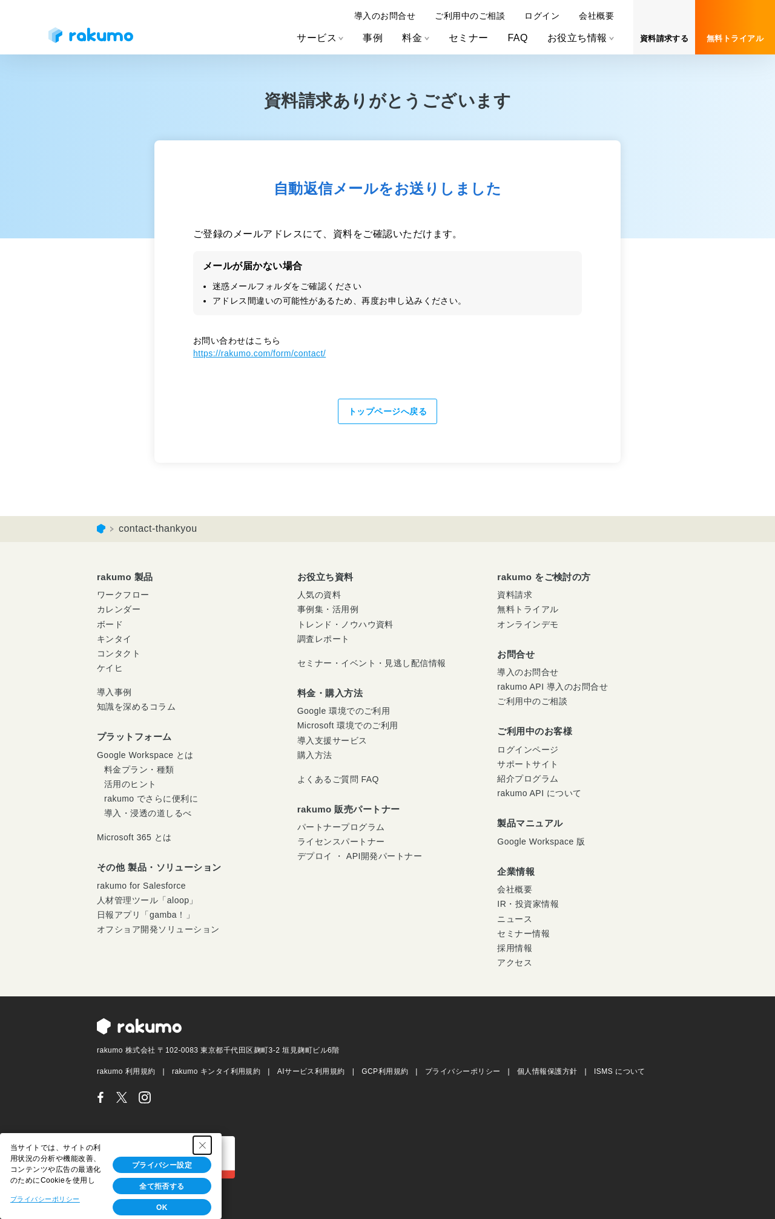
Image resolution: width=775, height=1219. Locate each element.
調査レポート (323, 639)
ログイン (541, 16)
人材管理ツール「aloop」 (147, 900)
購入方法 (314, 755)
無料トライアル (735, 38)
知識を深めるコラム (136, 706)
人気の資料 (319, 595)
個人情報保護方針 (547, 1071)
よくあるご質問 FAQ (338, 779)
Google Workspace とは (145, 755)
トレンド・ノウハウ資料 (345, 624)
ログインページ (527, 749)
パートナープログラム (341, 827)
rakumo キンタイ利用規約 (216, 1071)
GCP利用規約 (384, 1071)
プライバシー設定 (162, 1165)
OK (162, 1207)
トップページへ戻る (387, 411)
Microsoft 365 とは (134, 837)
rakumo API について (539, 793)
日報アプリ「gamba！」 (145, 915)
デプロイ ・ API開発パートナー (360, 856)
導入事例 (114, 692)
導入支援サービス (332, 740)
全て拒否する (162, 1186)
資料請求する (664, 38)
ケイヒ (110, 668)
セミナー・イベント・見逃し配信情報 (371, 663)
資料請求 (514, 595)
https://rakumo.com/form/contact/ (259, 353)
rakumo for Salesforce (141, 886)
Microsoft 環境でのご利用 (347, 725)
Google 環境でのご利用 (344, 711)
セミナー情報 (523, 933)
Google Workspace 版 (541, 841)
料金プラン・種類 (139, 769)
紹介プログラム (527, 778)
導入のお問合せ (384, 16)
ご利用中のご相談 (470, 16)
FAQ (517, 38)
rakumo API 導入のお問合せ (552, 686)
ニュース (514, 919)
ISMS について (619, 1071)
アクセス (514, 962)
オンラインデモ (527, 624)
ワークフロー (123, 595)
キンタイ (114, 639)
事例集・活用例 (327, 609)
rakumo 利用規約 (126, 1071)
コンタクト (118, 653)
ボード (110, 624)
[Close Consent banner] (202, 1145)
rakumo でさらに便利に (151, 798)
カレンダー (118, 609)
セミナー (469, 38)
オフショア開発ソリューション (158, 929)
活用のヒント (130, 784)
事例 (373, 38)
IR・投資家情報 (528, 904)
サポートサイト (527, 764)
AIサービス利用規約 (311, 1071)
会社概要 (596, 16)
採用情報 (514, 948)
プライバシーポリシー (463, 1071)
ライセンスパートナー (341, 841)
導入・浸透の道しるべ (148, 813)
